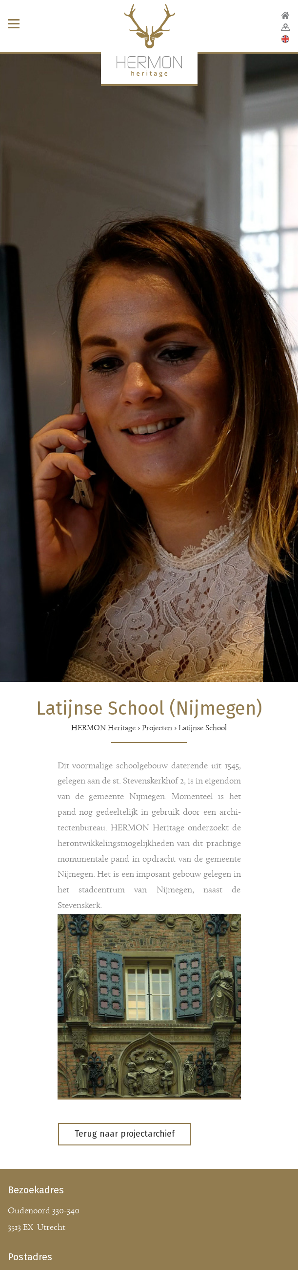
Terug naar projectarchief (125, 1134)
